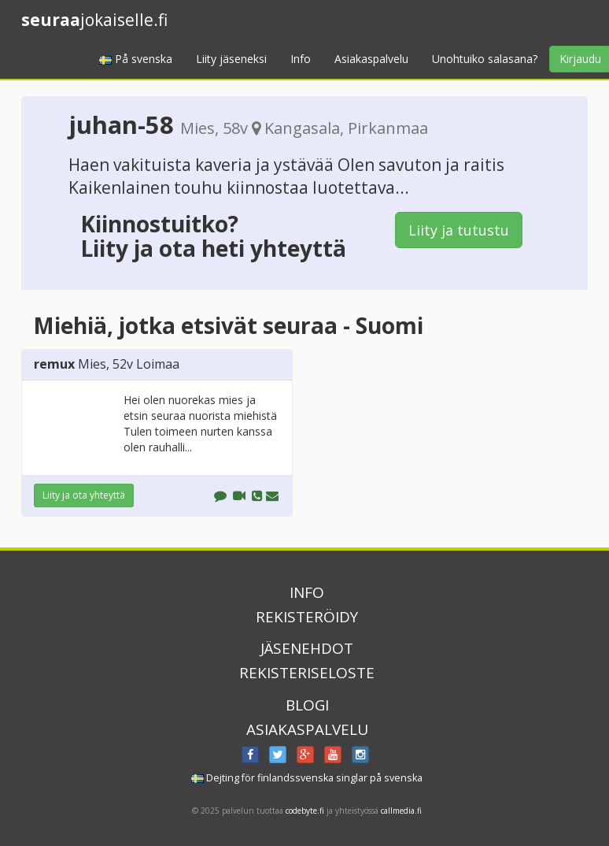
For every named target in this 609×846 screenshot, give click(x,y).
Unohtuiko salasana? (484, 58)
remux (54, 364)
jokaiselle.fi (94, 20)
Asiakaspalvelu (371, 58)
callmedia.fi (401, 810)
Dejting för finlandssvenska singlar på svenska (307, 778)
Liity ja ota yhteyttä (83, 495)
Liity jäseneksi (231, 58)
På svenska (135, 58)
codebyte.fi (305, 810)
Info (300, 58)
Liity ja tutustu (458, 230)
